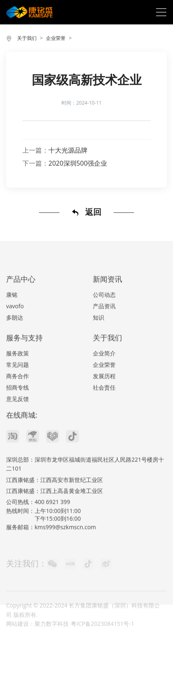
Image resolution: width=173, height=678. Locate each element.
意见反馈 (17, 414)
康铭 (12, 310)
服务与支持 (24, 353)
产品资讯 (104, 321)
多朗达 (14, 333)
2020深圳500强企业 (77, 163)
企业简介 (104, 368)
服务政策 (17, 368)
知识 (98, 333)
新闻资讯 (107, 294)
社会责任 (104, 403)
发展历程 (104, 391)
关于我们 (27, 38)
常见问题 (17, 380)
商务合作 (17, 391)
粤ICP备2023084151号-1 (102, 634)
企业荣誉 (56, 38)
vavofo (15, 321)
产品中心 (20, 294)
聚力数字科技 (52, 634)
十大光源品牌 (68, 150)
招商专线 (17, 403)
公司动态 (104, 310)
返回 (86, 212)
